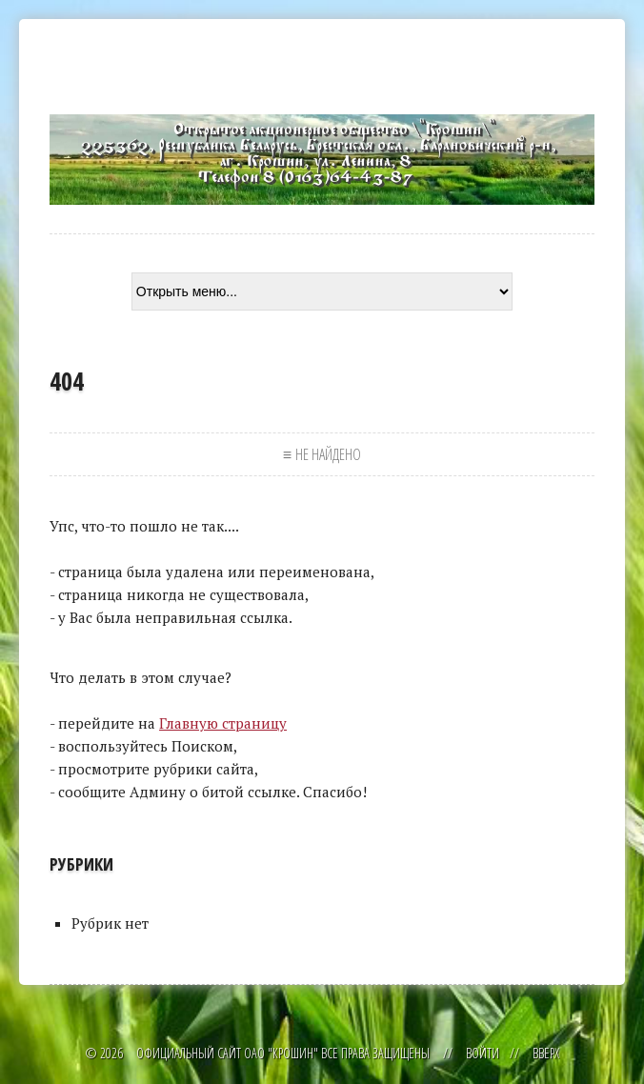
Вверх (546, 1053)
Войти (482, 1053)
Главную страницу (223, 723)
